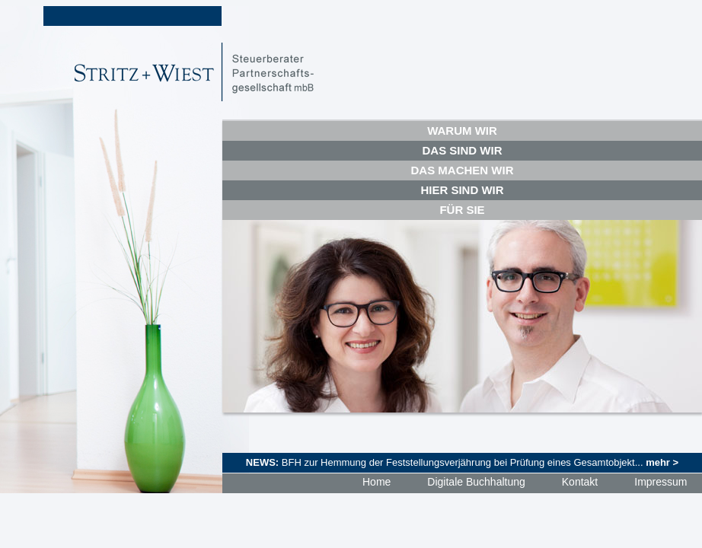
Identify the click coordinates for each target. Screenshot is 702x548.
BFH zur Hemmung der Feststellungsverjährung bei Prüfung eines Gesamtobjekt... (480, 462)
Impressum (660, 482)
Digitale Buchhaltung (476, 482)
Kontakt (580, 482)
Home (376, 482)
